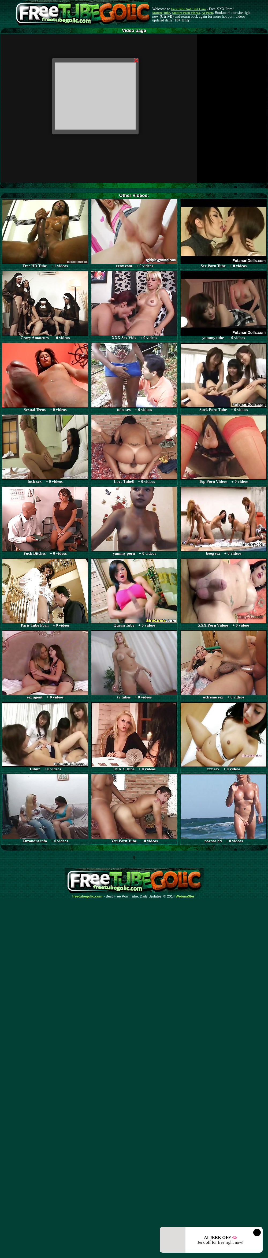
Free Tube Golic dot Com (188, 9)
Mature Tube (161, 13)
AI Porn (207, 13)
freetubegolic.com (87, 896)
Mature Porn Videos (186, 13)
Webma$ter (185, 896)
